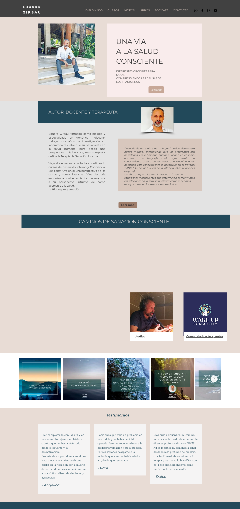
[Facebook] (202, 11)
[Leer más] (127, 205)
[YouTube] (215, 11)
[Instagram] (209, 11)
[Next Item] (214, 378)
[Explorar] (156, 89)
